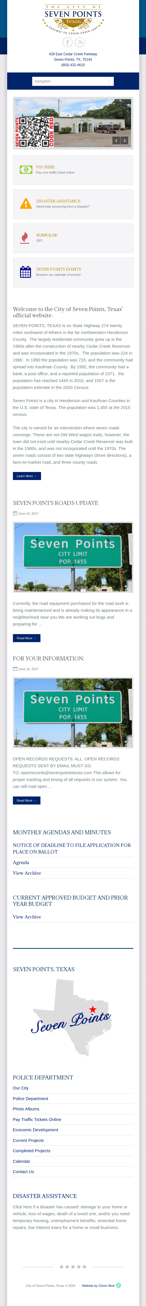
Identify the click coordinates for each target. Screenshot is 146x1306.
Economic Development (35, 1129)
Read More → (26, 638)
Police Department (30, 1098)
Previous (116, 140)
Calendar (21, 1161)
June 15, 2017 (29, 513)
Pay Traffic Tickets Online (37, 1119)
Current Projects (28, 1140)
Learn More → (27, 476)
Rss (80, 42)
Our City (21, 1087)
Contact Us (23, 1171)
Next (124, 140)
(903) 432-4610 (73, 65)
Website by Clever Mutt (98, 1285)
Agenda (21, 862)
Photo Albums (26, 1108)
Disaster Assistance (45, 1196)
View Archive (27, 873)
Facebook (68, 42)
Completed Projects (31, 1150)
